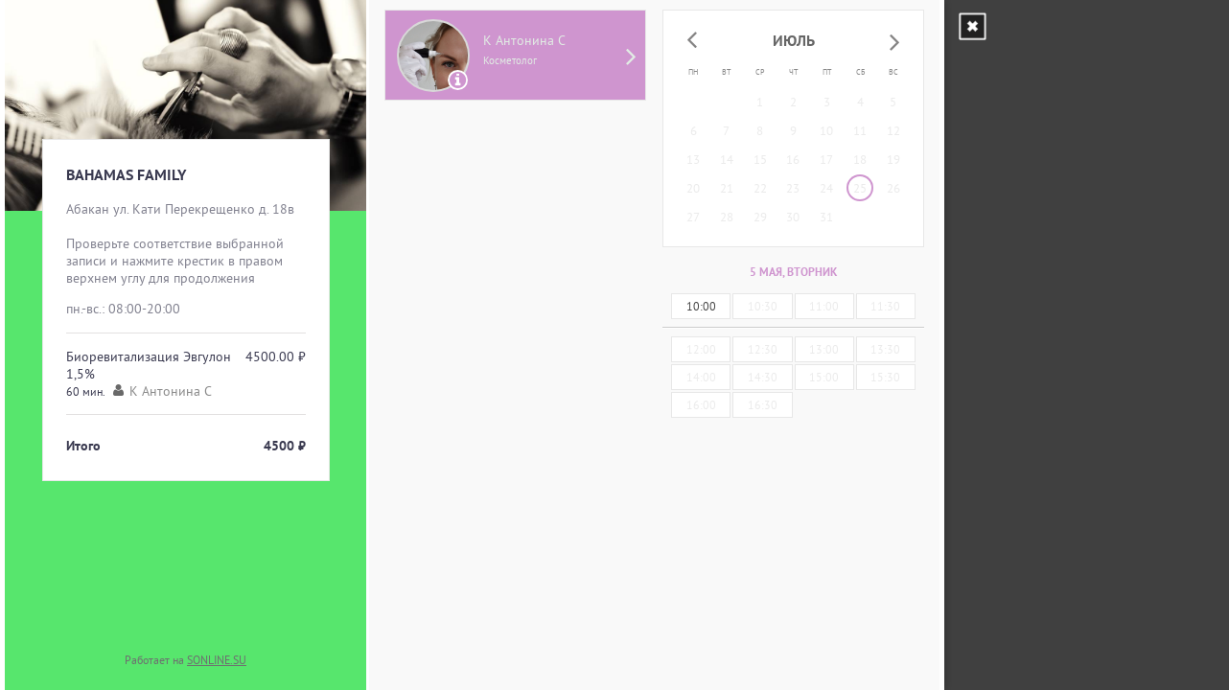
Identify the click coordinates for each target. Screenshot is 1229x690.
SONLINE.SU (216, 660)
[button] (692, 41)
